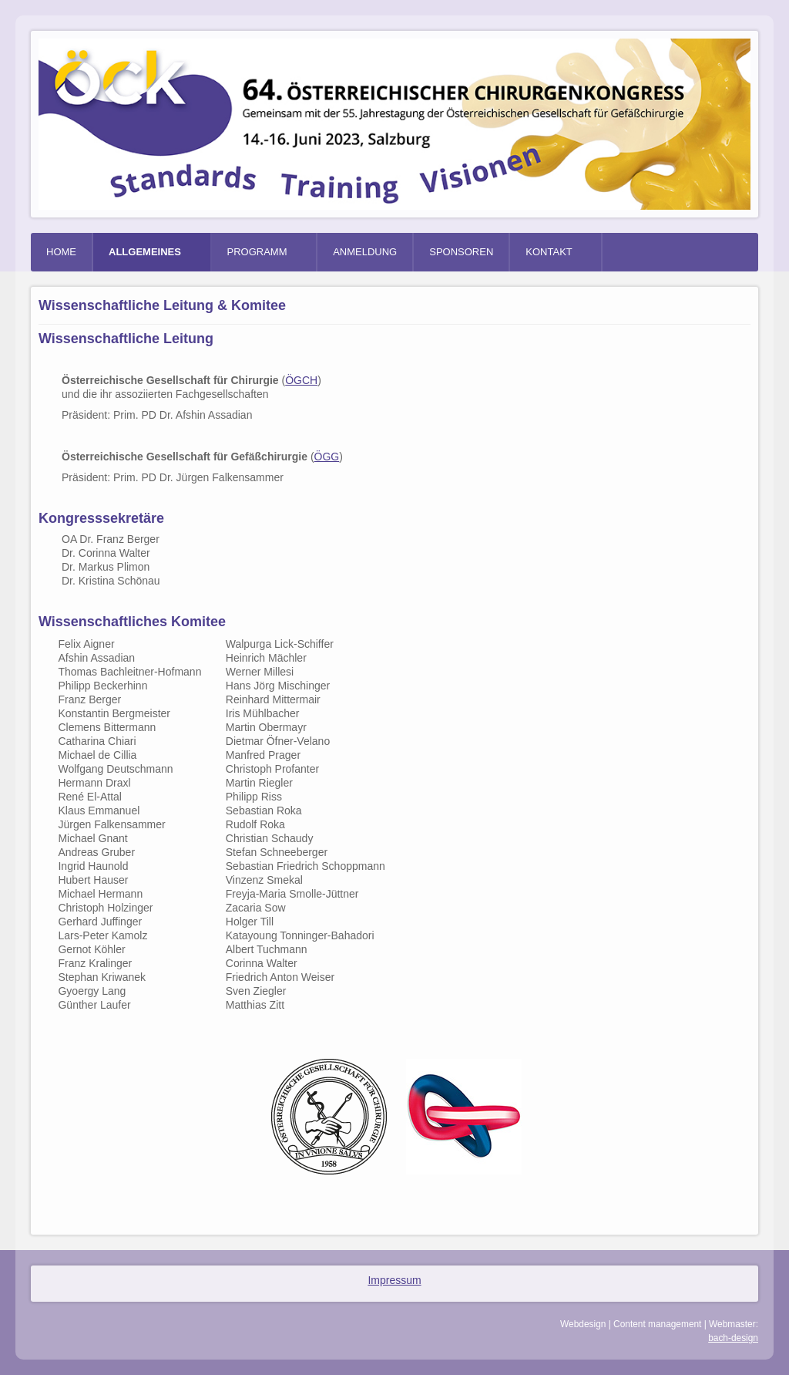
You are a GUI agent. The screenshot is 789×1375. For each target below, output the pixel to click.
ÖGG (327, 456)
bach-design (733, 1338)
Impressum (394, 1280)
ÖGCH (301, 380)
